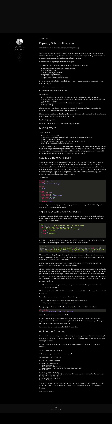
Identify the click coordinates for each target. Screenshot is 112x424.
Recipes (19, 55)
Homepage (19, 53)
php (78, 48)
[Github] (18, 49)
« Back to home (45, 38)
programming (68, 48)
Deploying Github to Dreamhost (57, 43)
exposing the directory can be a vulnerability (57, 343)
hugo (62, 48)
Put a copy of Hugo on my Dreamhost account (56, 99)
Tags (20, 58)
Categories (19, 56)
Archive (19, 60)
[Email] (21, 49)
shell (74, 48)
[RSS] (24, 49)
